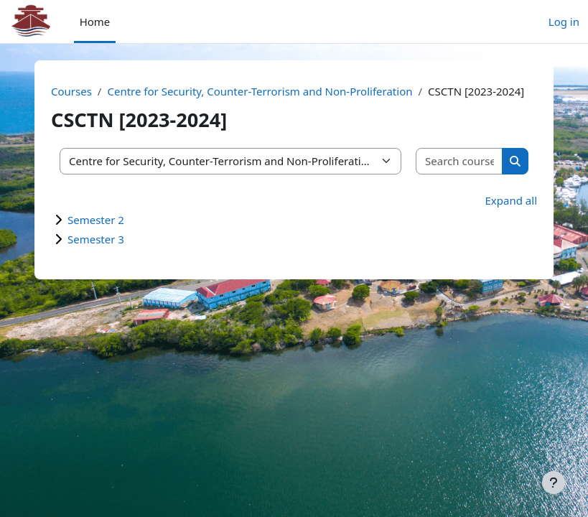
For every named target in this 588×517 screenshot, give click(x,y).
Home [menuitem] (95, 21)
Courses (71, 91)
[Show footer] (553, 482)
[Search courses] (459, 161)
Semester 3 (95, 239)
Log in (564, 21)
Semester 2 (95, 220)
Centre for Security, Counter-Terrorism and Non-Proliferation (259, 91)
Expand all (511, 200)
